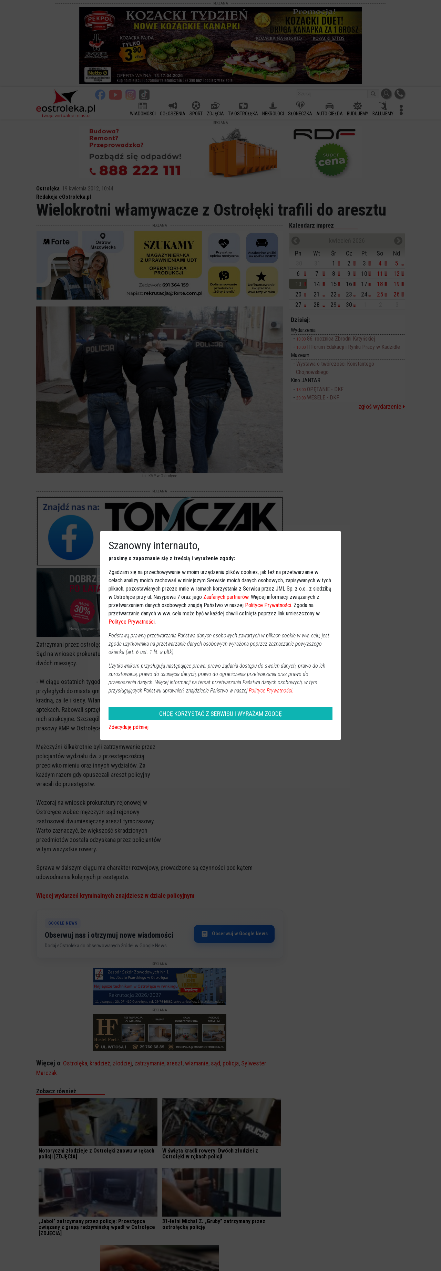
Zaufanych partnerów (225, 597)
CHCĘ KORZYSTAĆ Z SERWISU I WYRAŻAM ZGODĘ (220, 713)
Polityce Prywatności (268, 605)
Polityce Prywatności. (271, 690)
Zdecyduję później (128, 727)
